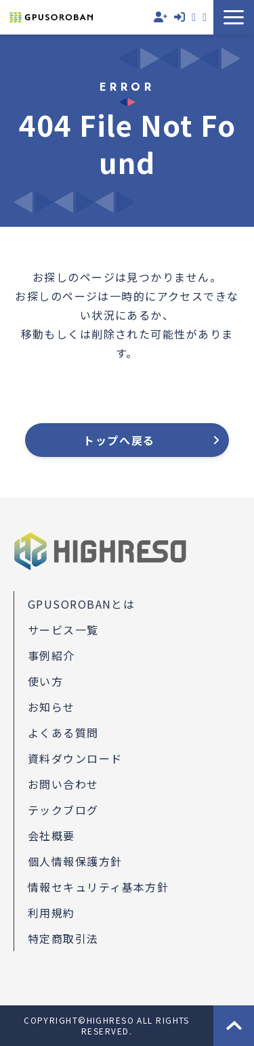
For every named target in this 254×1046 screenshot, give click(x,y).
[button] (233, 17)
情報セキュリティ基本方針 (98, 887)
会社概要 (51, 835)
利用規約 (51, 913)
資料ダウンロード (204, 17)
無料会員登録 (160, 17)
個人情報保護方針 (75, 861)
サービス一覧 (63, 630)
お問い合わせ (193, 17)
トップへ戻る (119, 440)
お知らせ (51, 707)
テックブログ (63, 810)
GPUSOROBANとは (81, 604)
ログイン (179, 17)
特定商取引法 (63, 938)
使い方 (45, 681)
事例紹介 (51, 655)
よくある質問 (63, 732)
